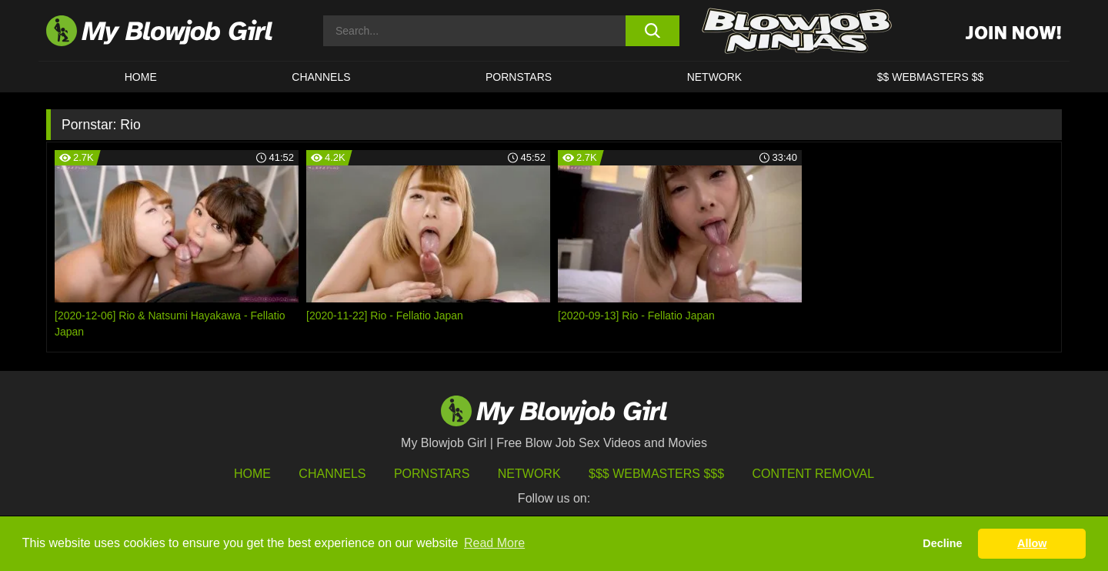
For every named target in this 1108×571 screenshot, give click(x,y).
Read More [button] (494, 542)
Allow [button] (1031, 543)
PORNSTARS (519, 77)
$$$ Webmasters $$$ (656, 473)
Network (715, 77)
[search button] (652, 30)
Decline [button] (942, 543)
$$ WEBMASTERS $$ (930, 77)
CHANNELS (321, 77)
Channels (332, 473)
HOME (141, 77)
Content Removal (814, 473)
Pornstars (431, 473)
